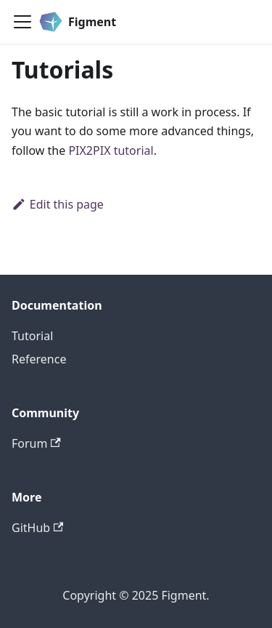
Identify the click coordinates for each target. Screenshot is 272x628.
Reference (39, 359)
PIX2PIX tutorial (110, 150)
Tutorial (32, 336)
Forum (36, 443)
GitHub (37, 528)
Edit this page (58, 204)
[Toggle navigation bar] (22, 22)
